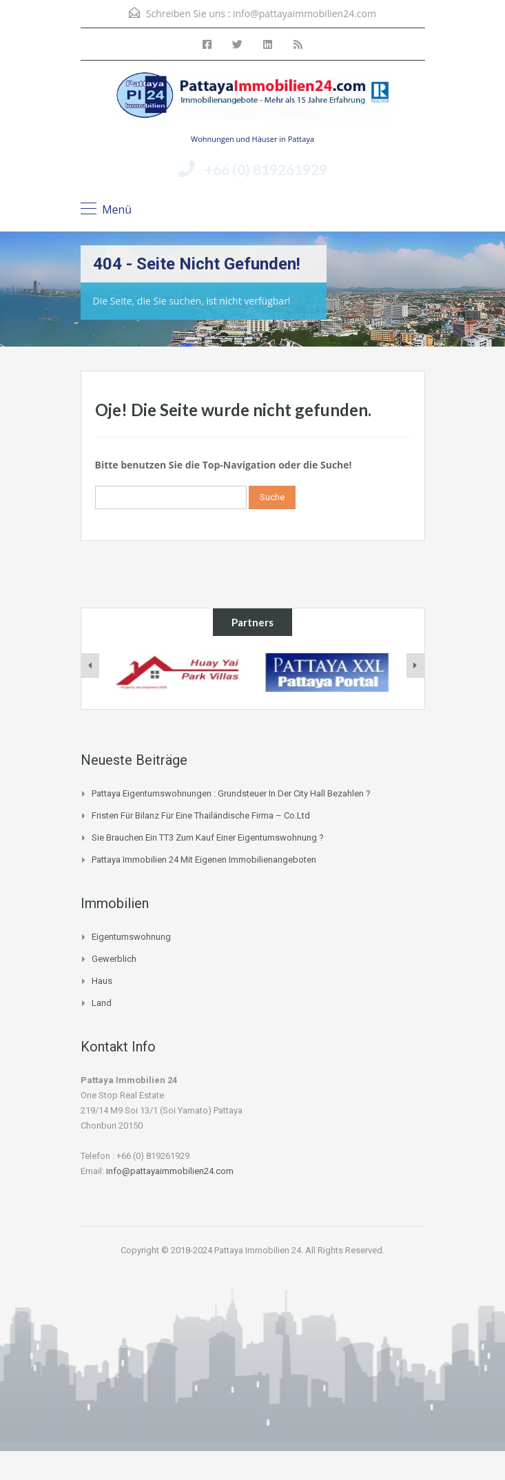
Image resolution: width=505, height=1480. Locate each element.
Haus (102, 981)
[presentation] (90, 665)
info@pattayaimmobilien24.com (304, 13)
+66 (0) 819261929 (266, 169)
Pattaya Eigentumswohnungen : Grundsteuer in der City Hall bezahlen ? (231, 793)
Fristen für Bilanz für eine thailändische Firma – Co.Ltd (201, 815)
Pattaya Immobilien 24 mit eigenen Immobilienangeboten (204, 859)
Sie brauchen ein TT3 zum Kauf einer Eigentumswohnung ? (208, 837)
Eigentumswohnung (131, 937)
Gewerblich (114, 959)
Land (102, 1003)
